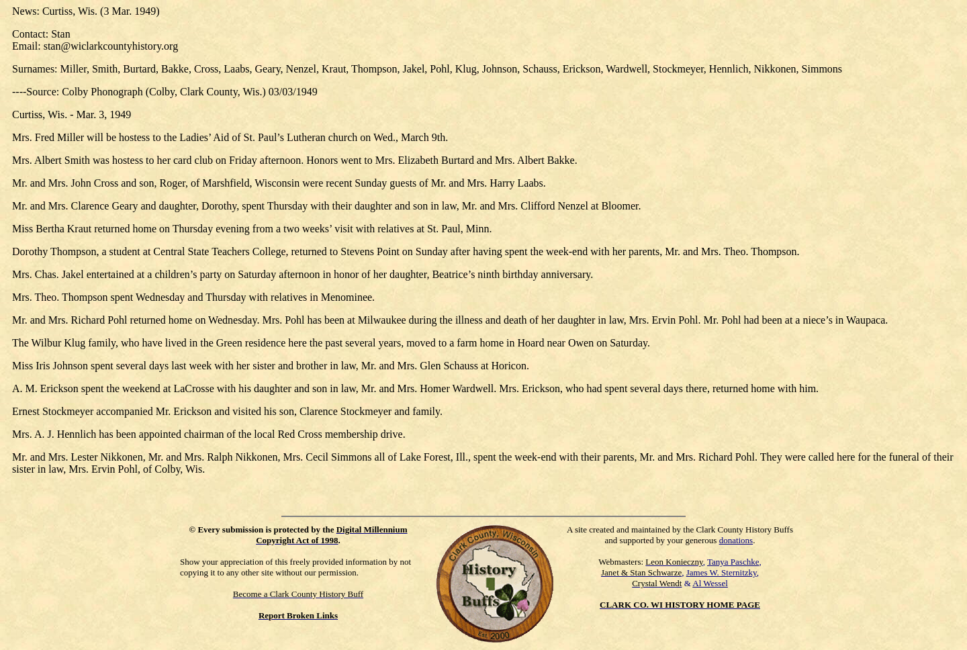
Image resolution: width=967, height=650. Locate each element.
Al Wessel (710, 583)
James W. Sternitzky (721, 572)
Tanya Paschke (733, 562)
